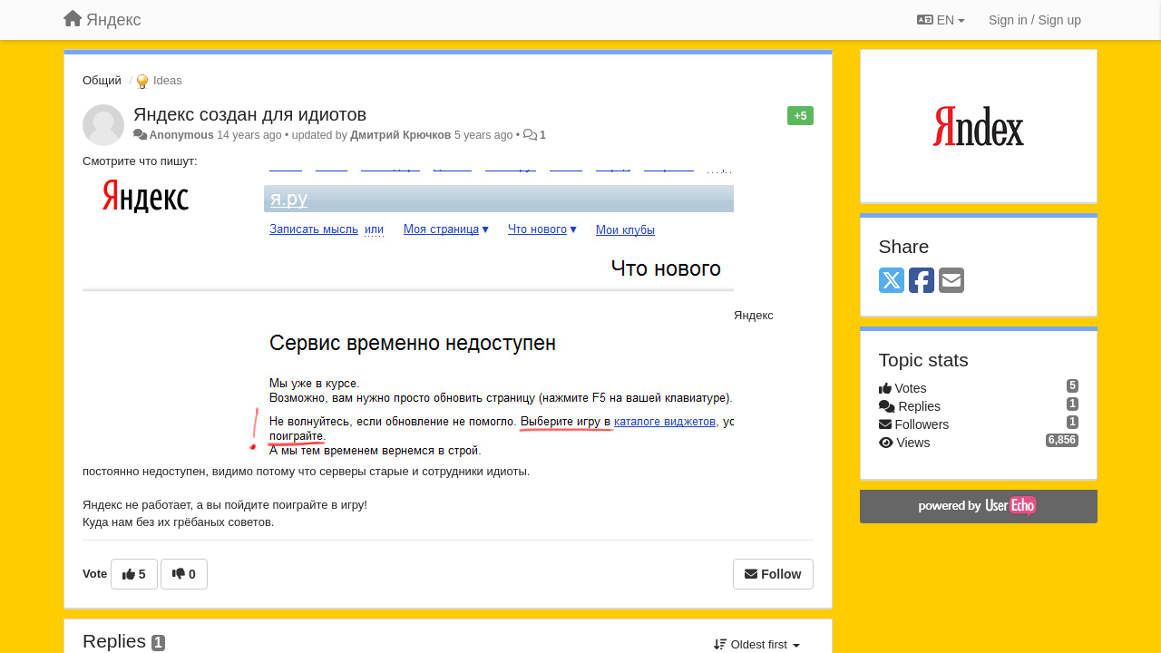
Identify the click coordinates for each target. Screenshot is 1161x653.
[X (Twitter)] (891, 281)
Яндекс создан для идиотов (249, 114)
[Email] (951, 281)
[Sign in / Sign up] (1034, 20)
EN (941, 20)
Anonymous (181, 135)
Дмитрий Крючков (400, 135)
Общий (102, 80)
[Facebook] (921, 281)
